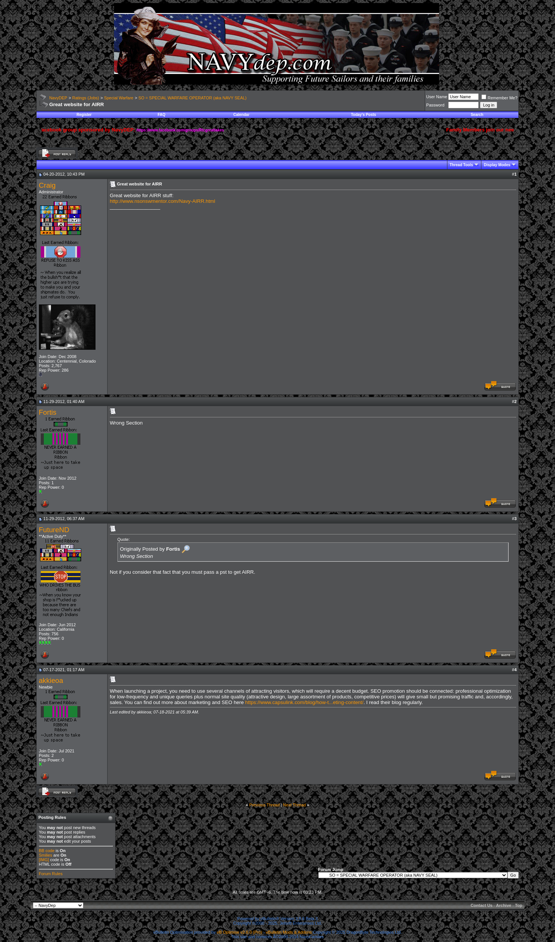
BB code (47, 850)
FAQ (161, 115)
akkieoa (51, 680)
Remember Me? (499, 98)
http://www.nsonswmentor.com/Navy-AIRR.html (162, 201)
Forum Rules (51, 873)
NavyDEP (58, 98)
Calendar (241, 115)
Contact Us (481, 905)
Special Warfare (118, 98)
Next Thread (294, 805)
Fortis (48, 412)
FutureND (54, 530)
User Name (436, 96)
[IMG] (44, 859)
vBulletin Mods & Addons (289, 932)
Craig (47, 185)
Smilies (45, 855)
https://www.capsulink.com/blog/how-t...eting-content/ (304, 702)
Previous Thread (264, 805)
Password (435, 105)
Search (477, 115)
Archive (503, 905)
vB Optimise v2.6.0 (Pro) (239, 932)
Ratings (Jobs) (85, 98)
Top (518, 905)
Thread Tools (461, 165)
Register (84, 115)
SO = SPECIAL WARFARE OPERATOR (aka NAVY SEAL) (192, 98)
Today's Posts (363, 115)
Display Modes (497, 165)
